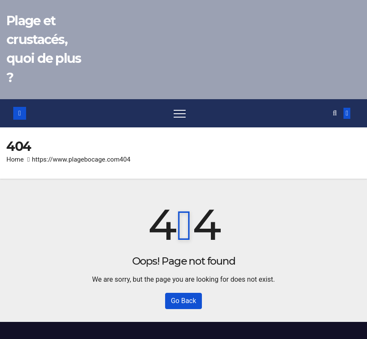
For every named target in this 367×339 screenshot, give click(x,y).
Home (15, 159)
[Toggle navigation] (179, 113)
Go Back (183, 301)
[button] (335, 113)
